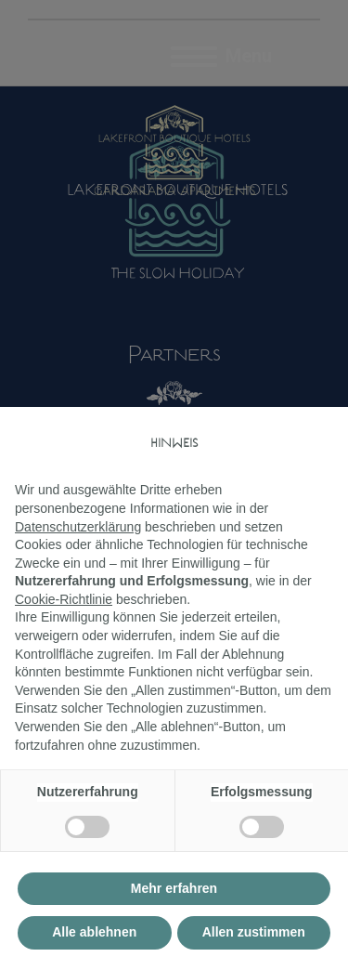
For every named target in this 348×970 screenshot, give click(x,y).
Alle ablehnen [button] (94, 931)
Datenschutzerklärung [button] (78, 526)
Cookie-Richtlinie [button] (63, 599)
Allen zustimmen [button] (253, 931)
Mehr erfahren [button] (174, 888)
